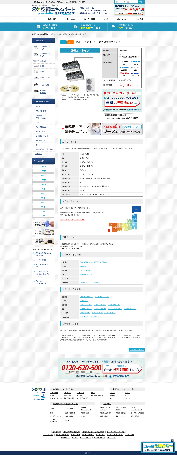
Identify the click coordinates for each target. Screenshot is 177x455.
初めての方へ (122, 19)
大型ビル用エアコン (56, 398)
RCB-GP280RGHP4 (130, 309)
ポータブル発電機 (82, 398)
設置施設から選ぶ (43, 101)
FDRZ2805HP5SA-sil (102, 297)
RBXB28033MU (85, 313)
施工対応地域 (100, 435)
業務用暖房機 (104, 416)
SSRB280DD (84, 266)
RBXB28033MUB (97, 313)
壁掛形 (93, 393)
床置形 (52, 395)
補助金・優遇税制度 (62, 435)
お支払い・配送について (115, 435)
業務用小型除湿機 (121, 413)
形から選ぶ (40, 40)
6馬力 (43, 202)
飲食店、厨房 (40, 131)
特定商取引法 (65, 438)
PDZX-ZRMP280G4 (114, 305)
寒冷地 (37, 145)
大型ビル (38, 154)
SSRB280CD (84, 301)
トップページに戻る (137, 350)
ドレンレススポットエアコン (136, 408)
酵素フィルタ (120, 416)
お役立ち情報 (89, 19)
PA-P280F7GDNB (85, 282)
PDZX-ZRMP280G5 (86, 270)
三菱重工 (124, 63)
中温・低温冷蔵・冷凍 (53, 420)
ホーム (36, 19)
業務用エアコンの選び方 (71, 432)
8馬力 (43, 207)
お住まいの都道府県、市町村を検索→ (72, 220)
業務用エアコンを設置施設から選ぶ (65, 404)
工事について (70, 19)
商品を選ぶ (52, 19)
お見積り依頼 (75, 435)
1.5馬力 (43, 166)
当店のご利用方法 (71, 2)
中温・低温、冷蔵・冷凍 (44, 149)
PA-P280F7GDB (98, 282)
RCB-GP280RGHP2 (100, 309)
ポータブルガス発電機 (137, 413)
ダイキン (135, 63)
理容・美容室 (40, 140)
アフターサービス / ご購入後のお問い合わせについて (43, 274)
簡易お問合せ (158, 447)
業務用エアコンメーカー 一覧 (123, 389)
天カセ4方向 (54, 393)
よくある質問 (129, 435)
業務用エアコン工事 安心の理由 (44, 2)
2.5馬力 (43, 184)
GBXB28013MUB (109, 313)
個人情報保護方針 (99, 438)
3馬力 (43, 189)
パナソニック (135, 74)
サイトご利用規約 (85, 438)
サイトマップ (111, 438)
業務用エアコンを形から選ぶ (63, 389)
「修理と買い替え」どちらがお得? (93, 432)
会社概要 (82, 2)
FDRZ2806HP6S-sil (86, 262)
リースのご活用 (48, 435)
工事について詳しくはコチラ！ (70, 248)
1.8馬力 (43, 171)
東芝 (124, 74)
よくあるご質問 (41, 260)
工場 (37, 122)
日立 (135, 69)
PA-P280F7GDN (96, 317)
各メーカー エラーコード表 (116, 432)
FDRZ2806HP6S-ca (100, 262)
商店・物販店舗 (41, 127)
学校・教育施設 (41, 111)
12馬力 (43, 216)
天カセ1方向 (67, 395)
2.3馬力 (43, 180)
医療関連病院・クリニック (86, 408)
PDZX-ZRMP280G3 (100, 305)
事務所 (37, 106)
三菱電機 (124, 69)
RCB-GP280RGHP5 (86, 274)
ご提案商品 (107, 404)
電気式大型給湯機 (69, 398)
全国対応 (60, 2)
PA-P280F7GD (84, 317)
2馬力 (43, 175)
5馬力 (43, 198)
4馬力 (43, 193)
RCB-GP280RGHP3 (86, 309)
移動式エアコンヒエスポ (105, 408)
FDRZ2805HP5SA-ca (86, 297)
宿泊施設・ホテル (41, 136)
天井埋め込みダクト (97, 395)
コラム (106, 19)
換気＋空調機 (135, 416)
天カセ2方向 (67, 393)
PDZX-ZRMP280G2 (86, 305)
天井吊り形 (80, 393)
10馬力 (43, 211)
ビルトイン (80, 395)
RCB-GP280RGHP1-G (115, 309)
